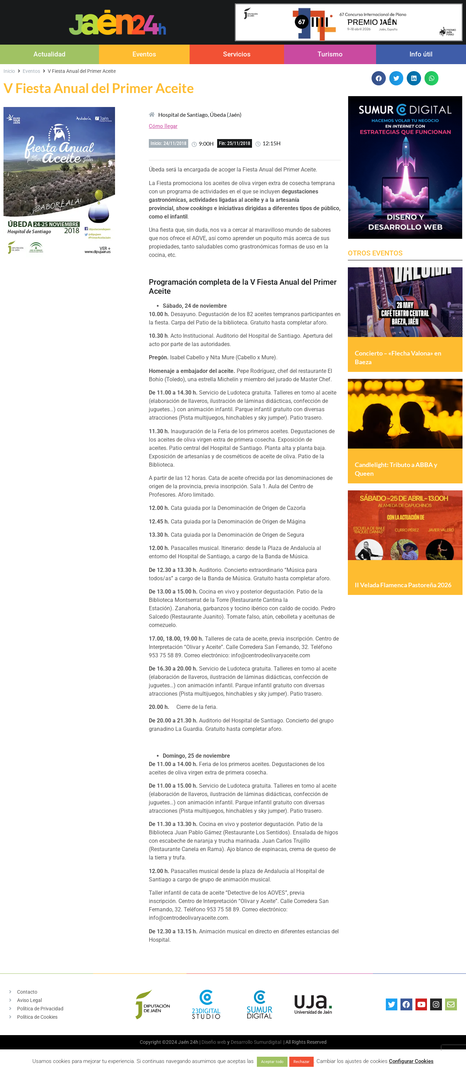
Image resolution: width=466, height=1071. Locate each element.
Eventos (144, 54)
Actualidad (49, 54)
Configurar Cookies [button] (411, 1061)
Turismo (330, 54)
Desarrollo (242, 1042)
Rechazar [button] (301, 1061)
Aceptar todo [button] (272, 1061)
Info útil (421, 54)
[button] (379, 78)
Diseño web (213, 1042)
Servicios (237, 54)
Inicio (9, 71)
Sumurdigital (267, 1042)
